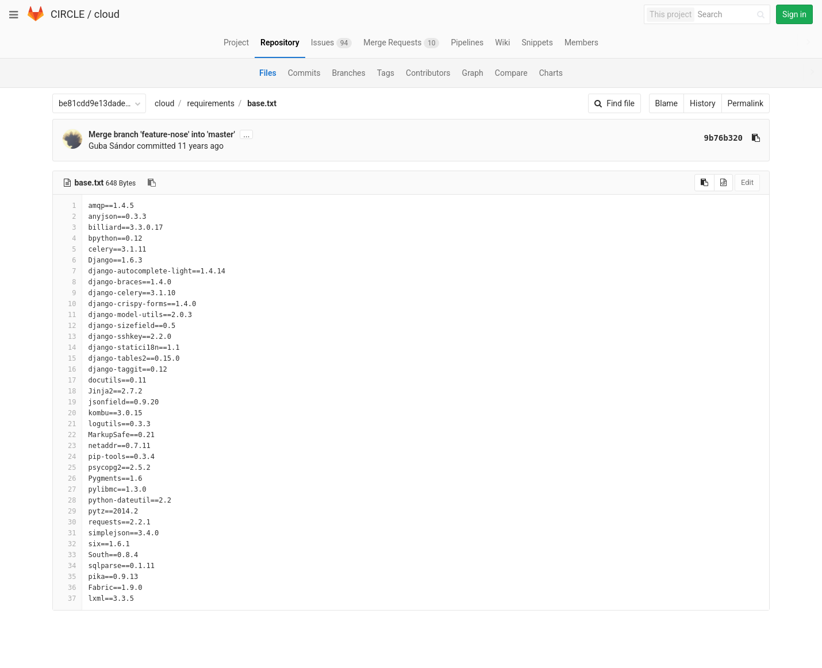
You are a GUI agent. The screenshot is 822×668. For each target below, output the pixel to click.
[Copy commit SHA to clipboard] (756, 138)
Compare (511, 73)
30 (67, 522)
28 (67, 500)
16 (67, 369)
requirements (211, 103)
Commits (304, 73)
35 (67, 577)
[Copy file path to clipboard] (152, 182)
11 (67, 315)
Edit (747, 182)
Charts (551, 73)
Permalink (745, 103)
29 (67, 511)
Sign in (794, 14)
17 (67, 380)
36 (67, 588)
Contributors (428, 73)
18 (67, 391)
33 (67, 555)
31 (67, 533)
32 (67, 544)
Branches (349, 73)
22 (67, 435)
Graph (472, 73)
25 (67, 468)
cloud (107, 14)
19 (67, 402)
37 (67, 598)
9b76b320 (723, 137)
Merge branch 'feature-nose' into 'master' (162, 134)
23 (67, 446)
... (246, 134)
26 (67, 478)
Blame (666, 103)
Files (267, 73)
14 (67, 347)
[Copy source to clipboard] (704, 182)
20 (67, 413)
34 (67, 566)
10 (67, 304)
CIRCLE (67, 14)
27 (67, 489)
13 (67, 337)
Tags (385, 73)
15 (67, 358)
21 (67, 424)
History (703, 103)
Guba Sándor (112, 145)
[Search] (733, 14)
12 (67, 326)
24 (67, 457)
